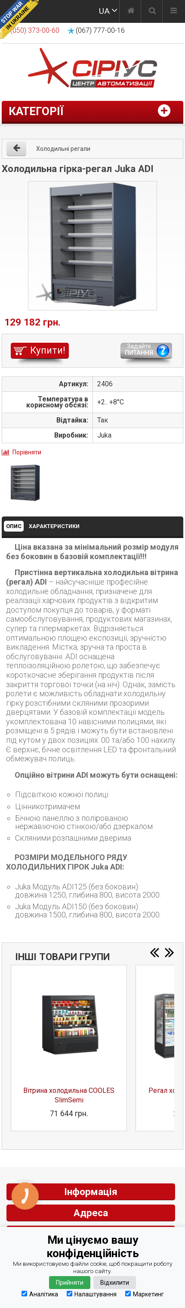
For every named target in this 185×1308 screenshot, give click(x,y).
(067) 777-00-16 (100, 30)
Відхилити (114, 1282)
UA (104, 11)
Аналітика (40, 1294)
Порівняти (26, 452)
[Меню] (173, 11)
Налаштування (92, 1294)
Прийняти (69, 1282)
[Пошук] (152, 11)
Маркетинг (144, 1294)
